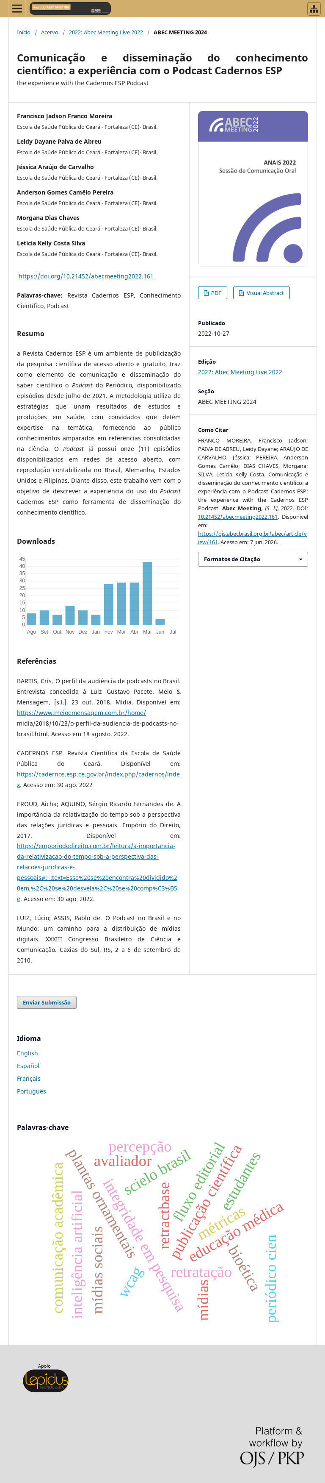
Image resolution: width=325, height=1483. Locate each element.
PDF (215, 293)
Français (29, 1078)
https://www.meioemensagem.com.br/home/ (81, 713)
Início (23, 32)
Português (31, 1091)
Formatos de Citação (232, 559)
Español (28, 1066)
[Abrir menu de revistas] (314, 9)
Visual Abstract (264, 293)
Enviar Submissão (47, 1002)
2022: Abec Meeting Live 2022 (106, 32)
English (27, 1053)
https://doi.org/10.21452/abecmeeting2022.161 (86, 276)
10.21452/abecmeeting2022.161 (238, 516)
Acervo (49, 32)
